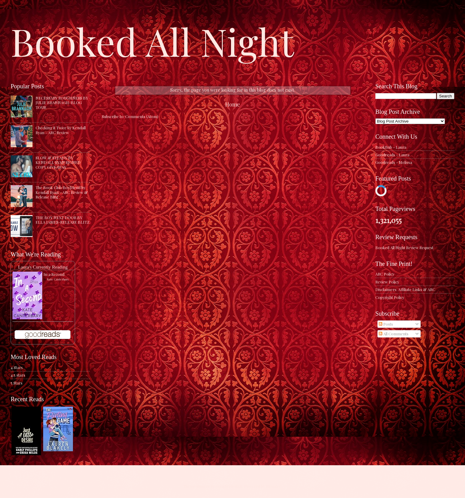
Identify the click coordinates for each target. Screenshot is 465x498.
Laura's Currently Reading (42, 266)
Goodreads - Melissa (393, 162)
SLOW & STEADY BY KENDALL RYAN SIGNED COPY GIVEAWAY (58, 162)
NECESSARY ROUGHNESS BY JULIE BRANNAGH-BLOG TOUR (62, 102)
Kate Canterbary (58, 279)
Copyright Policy (389, 297)
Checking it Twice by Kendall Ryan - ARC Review (61, 130)
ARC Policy (384, 273)
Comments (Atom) (141, 116)
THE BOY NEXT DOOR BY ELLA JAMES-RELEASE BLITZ (62, 220)
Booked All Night (152, 41)
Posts (386, 324)
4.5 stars (18, 375)
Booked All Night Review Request (404, 247)
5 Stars (16, 382)
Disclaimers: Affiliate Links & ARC (405, 289)
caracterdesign (228, 486)
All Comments (393, 333)
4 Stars (17, 367)
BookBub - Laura (390, 147)
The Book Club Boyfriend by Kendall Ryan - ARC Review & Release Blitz (62, 192)
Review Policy (387, 281)
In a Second (53, 274)
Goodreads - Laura (392, 154)
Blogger (273, 486)
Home (232, 104)
